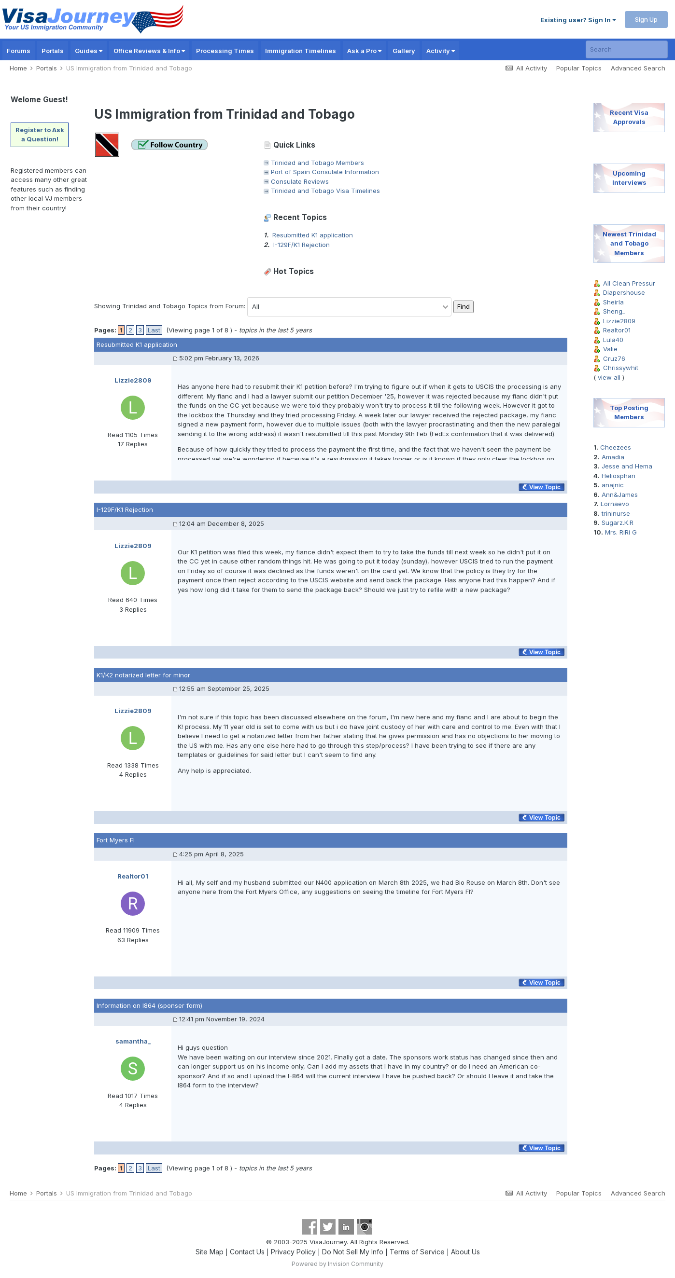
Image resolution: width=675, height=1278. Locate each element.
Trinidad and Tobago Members (317, 162)
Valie (610, 349)
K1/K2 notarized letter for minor (143, 675)
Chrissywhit (620, 367)
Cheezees (615, 447)
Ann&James (620, 494)
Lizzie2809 (619, 321)
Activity (440, 51)
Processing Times (225, 51)
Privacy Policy (293, 1252)
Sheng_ (614, 311)
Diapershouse (624, 292)
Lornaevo (615, 504)
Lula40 (613, 340)
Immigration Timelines (300, 51)
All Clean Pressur (629, 283)
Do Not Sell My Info (352, 1252)
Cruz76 (614, 358)
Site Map (210, 1252)
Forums (18, 51)
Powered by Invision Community (337, 1263)
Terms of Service (417, 1252)
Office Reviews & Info (149, 51)
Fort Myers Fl (116, 840)
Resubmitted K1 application (312, 235)
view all (609, 377)
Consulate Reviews (300, 181)
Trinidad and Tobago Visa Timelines (325, 190)
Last (154, 330)
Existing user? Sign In (578, 20)
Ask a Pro (364, 51)
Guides (88, 51)
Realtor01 (617, 330)
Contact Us (247, 1252)
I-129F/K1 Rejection (301, 244)
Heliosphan (618, 476)
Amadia (613, 457)
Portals (53, 51)
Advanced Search (638, 68)
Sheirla (613, 302)
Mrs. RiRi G (621, 532)
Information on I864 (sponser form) (149, 1005)
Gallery (404, 51)
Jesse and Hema (627, 466)
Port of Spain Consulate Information (325, 172)
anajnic (613, 485)
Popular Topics (579, 68)
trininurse (616, 513)
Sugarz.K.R (617, 522)
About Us (465, 1252)
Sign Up (646, 19)
